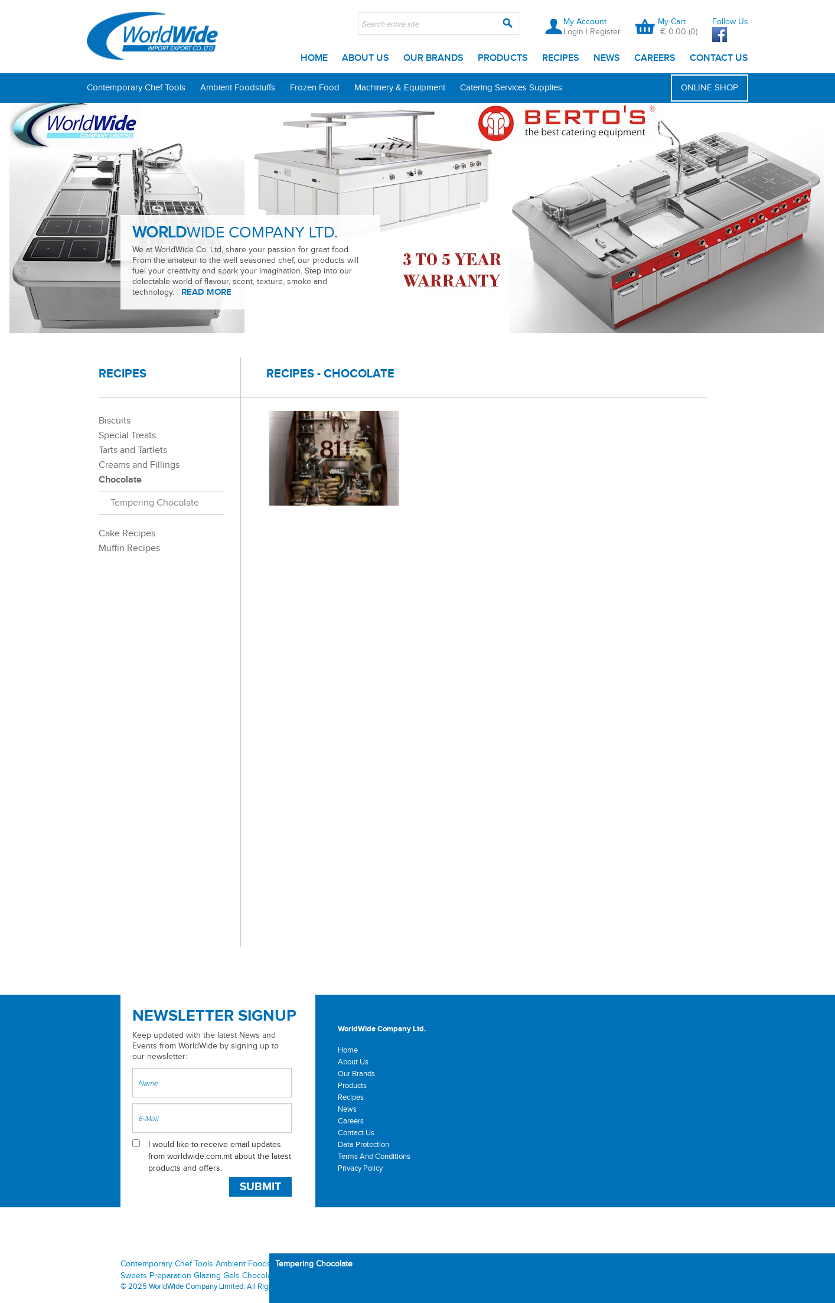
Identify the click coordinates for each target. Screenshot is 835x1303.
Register (605, 32)
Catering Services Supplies (511, 88)
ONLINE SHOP (709, 88)
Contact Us (719, 58)
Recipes (560, 58)
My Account (584, 22)
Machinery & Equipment (399, 88)
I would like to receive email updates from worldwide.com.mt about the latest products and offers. (219, 1156)
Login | (576, 32)
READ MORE (206, 292)
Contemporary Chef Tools (136, 88)
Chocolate (120, 480)
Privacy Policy (360, 1168)
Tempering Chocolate (154, 503)
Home (314, 58)
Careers (655, 58)
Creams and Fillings (139, 465)
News (606, 58)
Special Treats (127, 435)
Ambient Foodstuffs (237, 88)
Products (503, 58)
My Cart (672, 22)
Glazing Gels (217, 1276)
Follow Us (730, 22)
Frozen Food (315, 88)
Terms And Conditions (374, 1156)
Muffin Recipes (129, 548)
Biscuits (115, 420)
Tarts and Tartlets (133, 450)
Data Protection (363, 1144)
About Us (365, 58)
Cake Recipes (127, 533)
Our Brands (433, 58)
